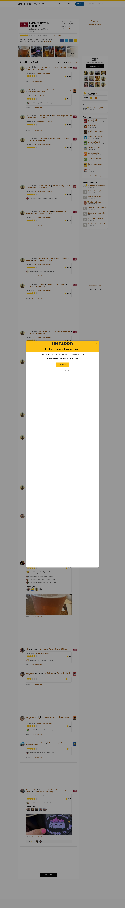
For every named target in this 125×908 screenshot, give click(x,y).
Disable (62, 365)
